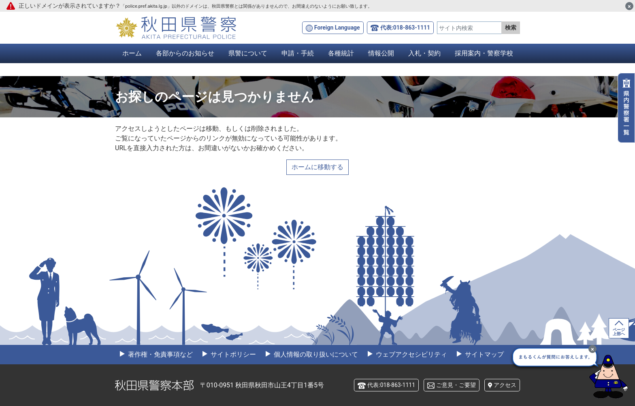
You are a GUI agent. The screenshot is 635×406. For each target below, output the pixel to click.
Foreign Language (337, 27)
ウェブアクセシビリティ (410, 354)
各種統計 (341, 53)
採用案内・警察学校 (484, 53)
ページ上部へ (619, 331)
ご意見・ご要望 (456, 385)
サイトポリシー (232, 354)
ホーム (132, 53)
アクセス (505, 385)
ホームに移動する (317, 167)
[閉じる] (629, 6)
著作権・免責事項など (159, 354)
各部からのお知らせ (185, 53)
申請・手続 (297, 53)
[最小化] (592, 349)
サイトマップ (483, 354)
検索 (510, 27)
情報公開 (381, 53)
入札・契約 (424, 53)
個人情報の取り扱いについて (315, 354)
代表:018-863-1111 (405, 27)
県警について (247, 53)
